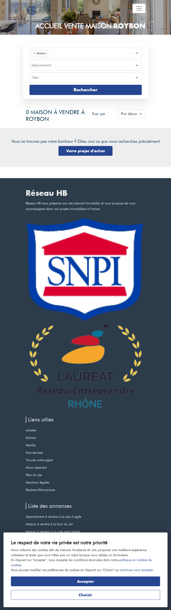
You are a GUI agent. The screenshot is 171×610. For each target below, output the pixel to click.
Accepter (85, 581)
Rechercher (85, 89)
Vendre (30, 445)
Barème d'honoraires (40, 490)
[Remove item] (34, 53)
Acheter (31, 430)
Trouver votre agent (39, 460)
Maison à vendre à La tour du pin (49, 524)
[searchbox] (85, 65)
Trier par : (100, 114)
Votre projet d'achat (85, 150)
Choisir (85, 594)
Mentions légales (37, 482)
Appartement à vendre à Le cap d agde (53, 517)
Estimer (31, 438)
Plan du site (34, 475)
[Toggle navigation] (138, 8)
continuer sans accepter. (137, 570)
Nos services (34, 453)
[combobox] (85, 53)
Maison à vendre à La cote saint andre (53, 531)
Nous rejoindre (36, 467)
